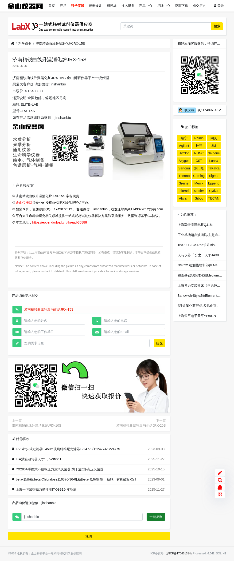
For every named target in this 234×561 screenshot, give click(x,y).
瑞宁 (184, 138)
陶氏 (214, 138)
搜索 (217, 26)
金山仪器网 (24, 202)
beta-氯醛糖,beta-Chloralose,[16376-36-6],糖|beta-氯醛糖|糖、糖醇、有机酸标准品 (76, 479)
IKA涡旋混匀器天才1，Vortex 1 (38, 459)
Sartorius (184, 169)
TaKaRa (214, 168)
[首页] (12, 43)
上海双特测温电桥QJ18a (196, 225)
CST (199, 161)
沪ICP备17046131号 (179, 553)
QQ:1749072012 (199, 110)
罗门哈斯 (199, 169)
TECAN (213, 198)
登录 (219, 6)
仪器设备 (95, 6)
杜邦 (199, 146)
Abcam (184, 198)
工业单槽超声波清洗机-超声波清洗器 (204, 235)
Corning (199, 176)
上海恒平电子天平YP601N (197, 316)
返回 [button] (89, 536)
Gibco (199, 198)
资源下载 (181, 6)
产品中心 (145, 6)
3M (213, 146)
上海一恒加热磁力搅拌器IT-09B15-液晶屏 (46, 489)
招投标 (112, 6)
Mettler (199, 191)
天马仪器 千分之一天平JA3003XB (202, 255)
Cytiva (213, 191)
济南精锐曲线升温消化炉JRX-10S (36, 425)
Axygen (184, 161)
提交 (159, 343)
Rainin (199, 138)
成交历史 (199, 6)
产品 (63, 6)
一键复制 (156, 517)
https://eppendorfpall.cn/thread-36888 (59, 222)
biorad (184, 191)
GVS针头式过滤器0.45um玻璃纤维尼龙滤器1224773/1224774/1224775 (68, 449)
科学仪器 (77, 6)
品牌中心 (163, 6)
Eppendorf (213, 184)
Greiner (184, 183)
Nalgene (214, 153)
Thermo (184, 176)
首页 (51, 6)
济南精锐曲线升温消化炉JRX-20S (141, 425)
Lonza (213, 161)
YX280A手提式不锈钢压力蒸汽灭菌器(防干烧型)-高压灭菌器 (59, 469)
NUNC (198, 153)
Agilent (184, 146)
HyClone (184, 153)
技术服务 (127, 6)
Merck (198, 183)
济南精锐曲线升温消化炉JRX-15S (60, 43)
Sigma (213, 176)
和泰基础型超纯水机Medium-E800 (203, 275)
